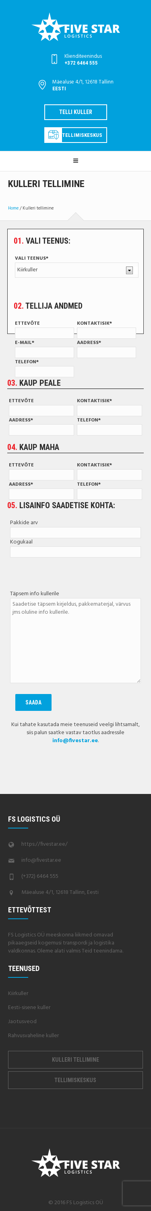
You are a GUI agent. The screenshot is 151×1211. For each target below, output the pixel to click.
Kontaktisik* (106, 329)
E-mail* (44, 348)
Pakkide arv (75, 528)
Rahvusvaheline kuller (33, 1035)
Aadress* (106, 348)
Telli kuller (75, 112)
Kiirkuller (18, 993)
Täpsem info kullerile (75, 637)
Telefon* (44, 367)
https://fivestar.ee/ (44, 844)
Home (13, 208)
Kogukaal (75, 547)
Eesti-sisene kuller (29, 1007)
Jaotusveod (22, 1021)
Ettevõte (44, 329)
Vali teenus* (76, 266)
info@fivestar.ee (41, 860)
